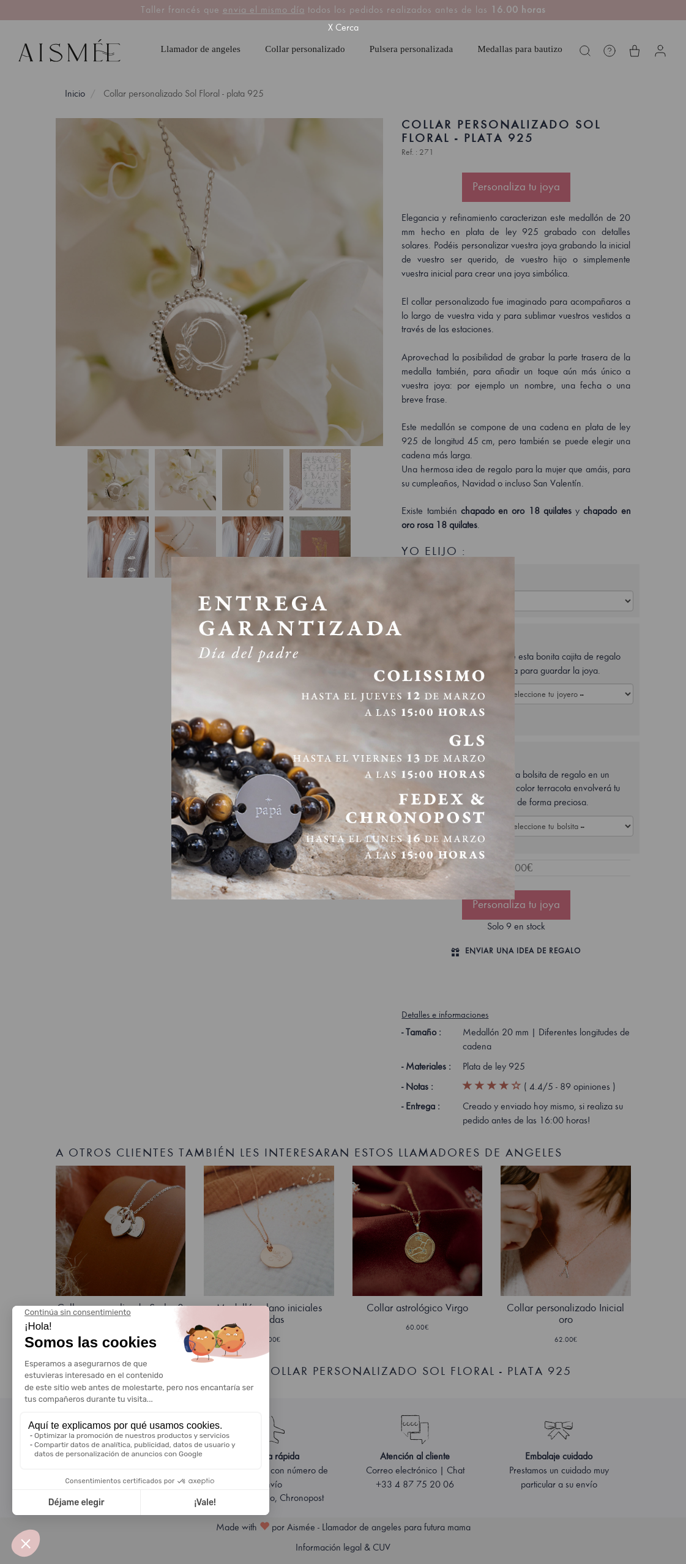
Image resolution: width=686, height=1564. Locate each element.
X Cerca (343, 27)
